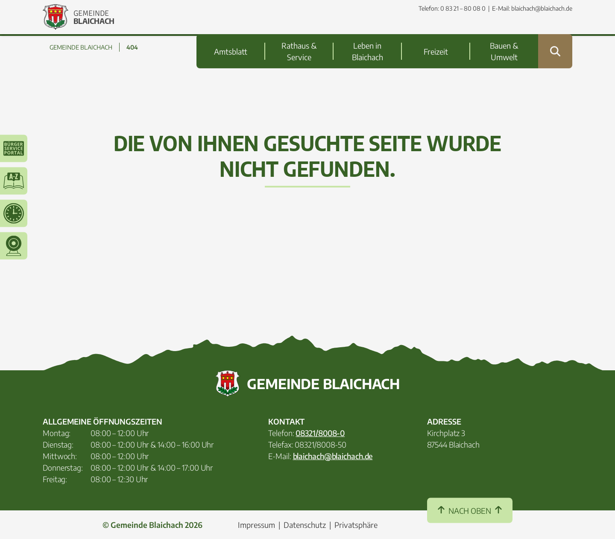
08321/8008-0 (320, 433)
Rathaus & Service (298, 34)
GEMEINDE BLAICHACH (81, 47)
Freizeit (436, 34)
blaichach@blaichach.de (541, 8)
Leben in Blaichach (367, 34)
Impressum (256, 525)
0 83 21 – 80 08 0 (463, 8)
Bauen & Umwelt (504, 34)
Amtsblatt (230, 34)
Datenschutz (305, 525)
